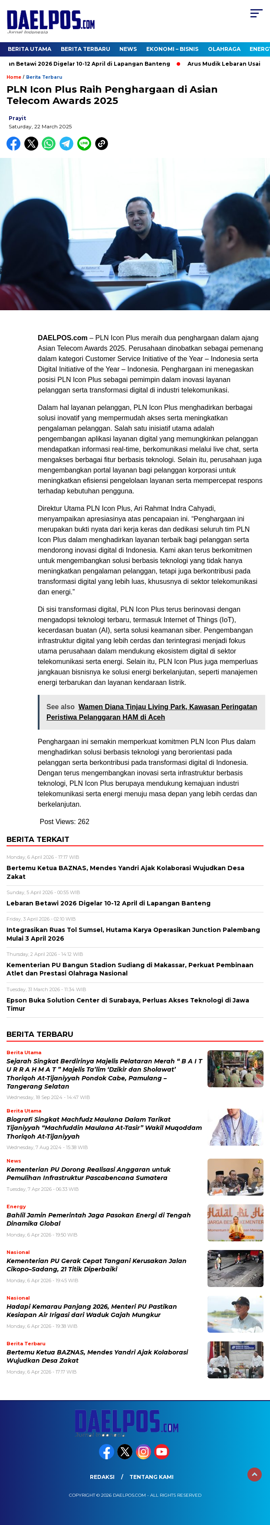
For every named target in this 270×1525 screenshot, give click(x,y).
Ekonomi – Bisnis (172, 49)
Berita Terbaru (85, 49)
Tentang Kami (151, 1477)
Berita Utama (29, 49)
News (128, 49)
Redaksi (102, 1477)
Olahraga (224, 49)
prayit (17, 118)
